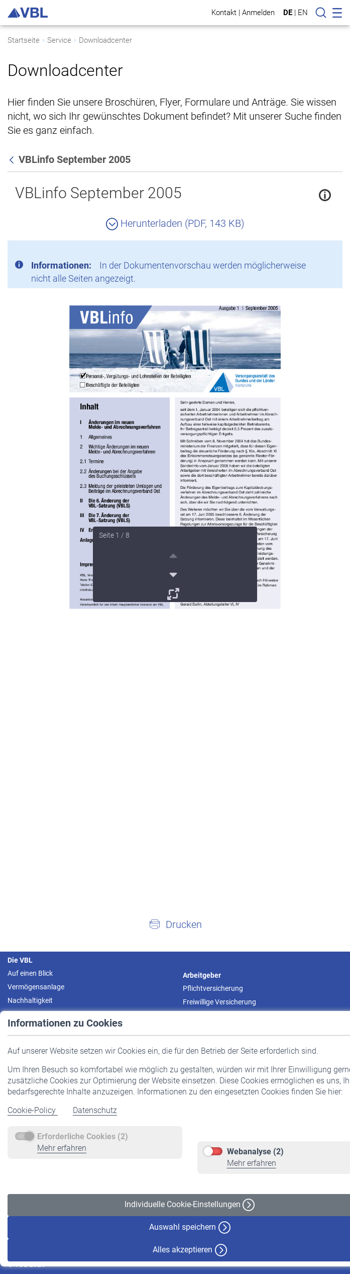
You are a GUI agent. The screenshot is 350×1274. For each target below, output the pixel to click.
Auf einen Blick (30, 973)
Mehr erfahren (61, 1148)
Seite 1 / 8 (114, 535)
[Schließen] (307, 252)
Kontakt (224, 12)
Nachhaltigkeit (30, 1000)
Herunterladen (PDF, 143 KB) (175, 223)
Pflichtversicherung (213, 988)
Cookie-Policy (33, 1110)
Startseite (24, 40)
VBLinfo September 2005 (98, 193)
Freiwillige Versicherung (219, 1002)
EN (303, 12)
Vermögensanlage (36, 987)
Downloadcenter (105, 40)
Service (59, 40)
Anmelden (258, 12)
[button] (175, 924)
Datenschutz (95, 1110)
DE (287, 12)
